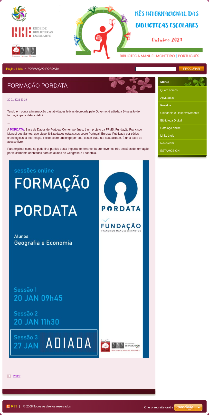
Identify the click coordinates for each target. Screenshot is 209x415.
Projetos (165, 105)
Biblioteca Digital (171, 120)
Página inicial (14, 69)
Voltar (16, 376)
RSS (14, 406)
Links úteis (167, 135)
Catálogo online (170, 128)
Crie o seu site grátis (158, 407)
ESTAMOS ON (170, 150)
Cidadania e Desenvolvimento (179, 113)
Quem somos (169, 90)
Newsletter (167, 143)
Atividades (167, 98)
